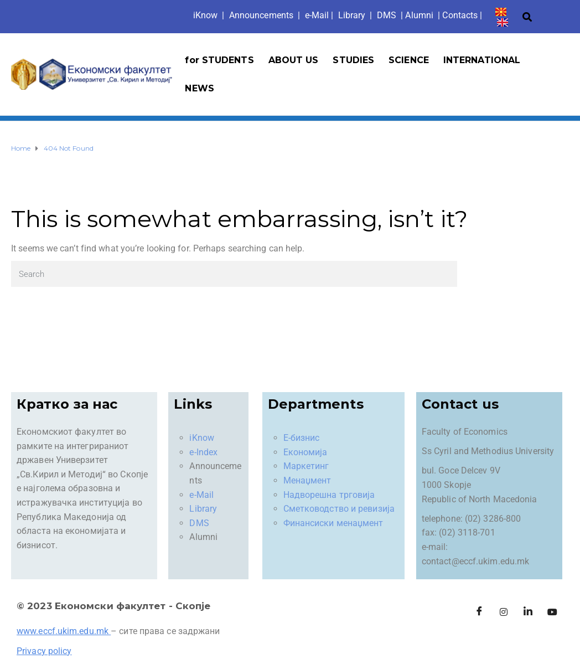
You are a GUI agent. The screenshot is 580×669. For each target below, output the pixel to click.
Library (352, 15)
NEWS (199, 88)
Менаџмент (307, 480)
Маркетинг (306, 466)
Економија (305, 452)
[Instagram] (503, 612)
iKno (205, 15)
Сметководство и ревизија (339, 508)
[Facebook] (479, 612)
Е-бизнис (301, 438)
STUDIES (353, 60)
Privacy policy (44, 651)
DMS (386, 15)
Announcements (261, 15)
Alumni (419, 15)
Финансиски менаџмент (333, 523)
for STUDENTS (219, 60)
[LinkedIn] (528, 612)
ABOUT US (293, 60)
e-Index (203, 452)
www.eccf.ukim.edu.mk (62, 631)
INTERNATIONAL (481, 60)
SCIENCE (409, 60)
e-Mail (201, 495)
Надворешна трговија (329, 495)
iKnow (201, 438)
